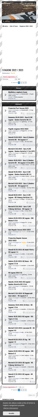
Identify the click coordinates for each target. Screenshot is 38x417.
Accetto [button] (11, 413)
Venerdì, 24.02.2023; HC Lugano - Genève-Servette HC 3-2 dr (19, 283)
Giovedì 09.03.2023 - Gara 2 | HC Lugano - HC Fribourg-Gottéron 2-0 (20, 196)
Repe (23, 199)
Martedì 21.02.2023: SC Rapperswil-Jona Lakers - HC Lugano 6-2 (20, 294)
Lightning (24, 121)
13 (27, 113)
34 (29, 278)
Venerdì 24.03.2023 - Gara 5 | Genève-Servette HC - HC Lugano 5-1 (21, 138)
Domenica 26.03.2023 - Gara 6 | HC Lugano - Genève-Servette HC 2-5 (20, 118)
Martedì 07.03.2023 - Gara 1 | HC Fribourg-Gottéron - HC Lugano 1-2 (20, 207)
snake (23, 254)
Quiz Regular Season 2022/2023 (19, 229)
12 (32, 168)
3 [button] (23, 83)
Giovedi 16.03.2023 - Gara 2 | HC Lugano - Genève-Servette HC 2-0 (19, 173)
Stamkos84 (24, 94)
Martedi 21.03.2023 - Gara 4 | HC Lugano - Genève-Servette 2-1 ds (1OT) (21, 150)
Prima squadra (18, 97)
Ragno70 (24, 131)
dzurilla (23, 188)
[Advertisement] (19, 48)
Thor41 (12, 73)
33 (27, 278)
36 (34, 278)
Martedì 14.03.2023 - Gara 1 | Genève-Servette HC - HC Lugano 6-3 (21, 184)
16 (34, 113)
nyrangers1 (24, 286)
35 (32, 278)
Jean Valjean (25, 355)
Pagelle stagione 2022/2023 (18, 129)
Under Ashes (25, 164)
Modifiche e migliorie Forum (17, 92)
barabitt (23, 265)
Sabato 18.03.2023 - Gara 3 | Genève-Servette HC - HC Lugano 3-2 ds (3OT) (21, 161)
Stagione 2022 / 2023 (12, 70)
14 (29, 113)
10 (27, 168)
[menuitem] (7, 21)
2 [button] (21, 83)
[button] (26, 82)
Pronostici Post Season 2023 (18, 108)
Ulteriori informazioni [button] (10, 408)
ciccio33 (23, 297)
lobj (22, 141)
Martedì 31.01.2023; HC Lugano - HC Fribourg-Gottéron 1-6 (20, 363)
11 (29, 168)
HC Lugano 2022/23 (15, 272)
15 (32, 113)
